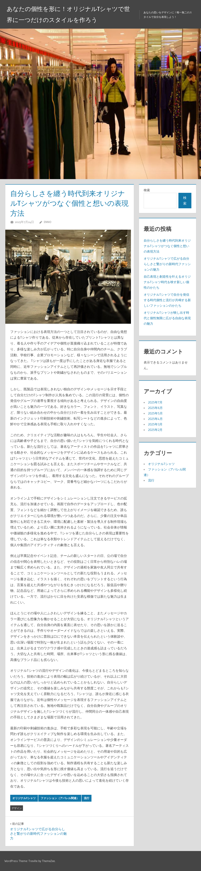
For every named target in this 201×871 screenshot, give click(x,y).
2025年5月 (155, 413)
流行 (86, 798)
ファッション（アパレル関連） (60, 798)
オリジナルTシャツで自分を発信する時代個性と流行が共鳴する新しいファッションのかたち (167, 300)
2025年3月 (155, 424)
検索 (147, 190)
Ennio (47, 222)
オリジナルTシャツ (24, 798)
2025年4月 (155, 419)
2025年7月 (155, 402)
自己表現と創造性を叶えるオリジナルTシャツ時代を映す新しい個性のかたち (167, 282)
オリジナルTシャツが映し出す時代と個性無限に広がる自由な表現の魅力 (167, 318)
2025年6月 (155, 408)
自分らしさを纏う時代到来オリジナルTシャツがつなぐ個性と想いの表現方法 (167, 245)
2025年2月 (155, 430)
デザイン (17, 808)
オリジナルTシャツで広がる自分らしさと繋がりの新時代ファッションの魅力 (167, 263)
